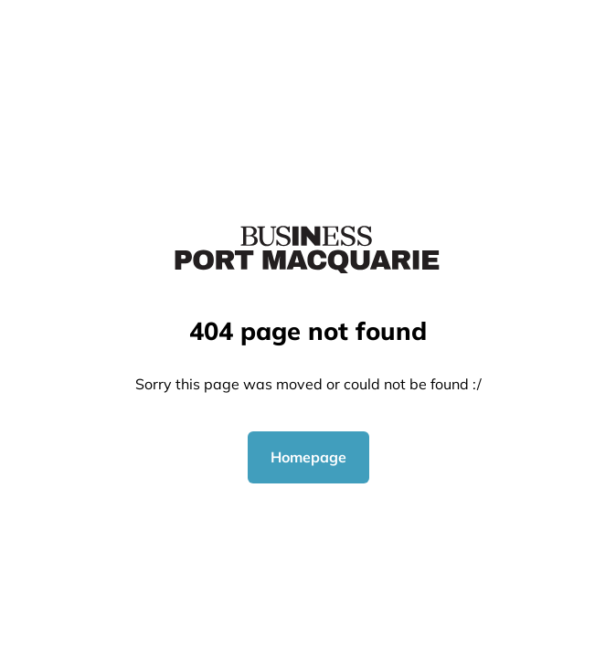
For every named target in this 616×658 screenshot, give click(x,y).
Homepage (308, 457)
